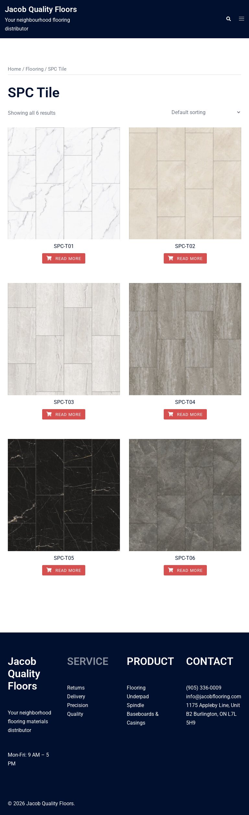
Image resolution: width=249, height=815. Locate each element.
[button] (228, 19)
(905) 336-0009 (203, 688)
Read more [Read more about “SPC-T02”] (185, 258)
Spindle (135, 705)
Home (14, 69)
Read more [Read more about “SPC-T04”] (185, 414)
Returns (76, 688)
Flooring (34, 69)
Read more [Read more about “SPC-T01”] (63, 258)
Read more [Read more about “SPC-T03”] (63, 414)
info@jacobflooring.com (213, 696)
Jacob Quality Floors (41, 9)
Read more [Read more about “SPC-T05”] (63, 570)
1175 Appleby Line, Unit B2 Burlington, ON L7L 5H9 (213, 714)
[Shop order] (205, 112)
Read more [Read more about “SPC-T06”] (185, 570)
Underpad (138, 696)
